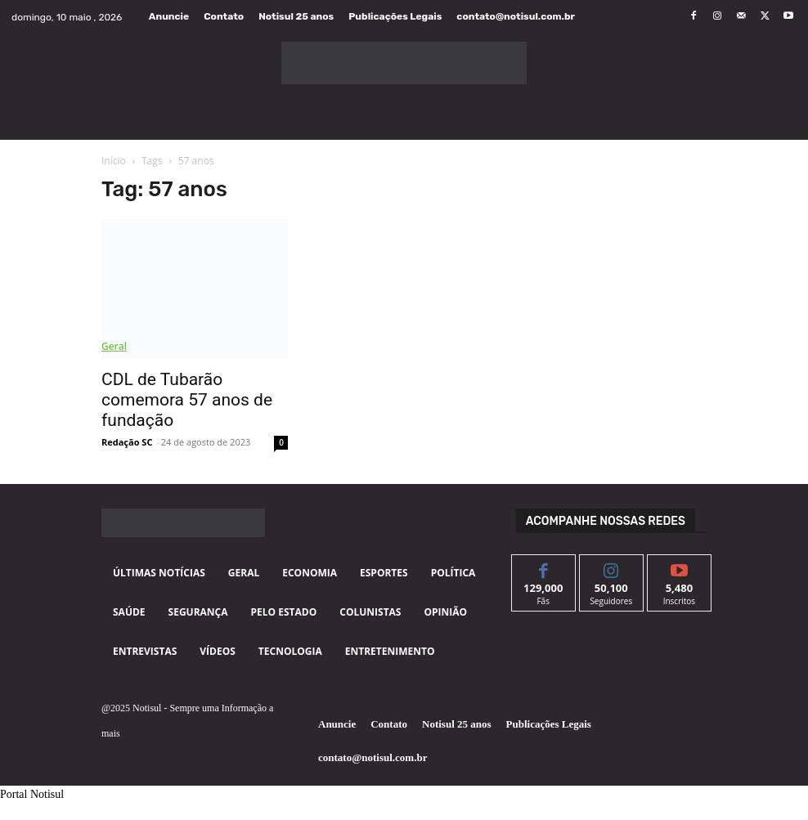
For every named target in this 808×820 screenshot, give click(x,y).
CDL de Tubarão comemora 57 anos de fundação (186, 400)
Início (113, 161)
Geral (114, 346)
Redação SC (126, 442)
